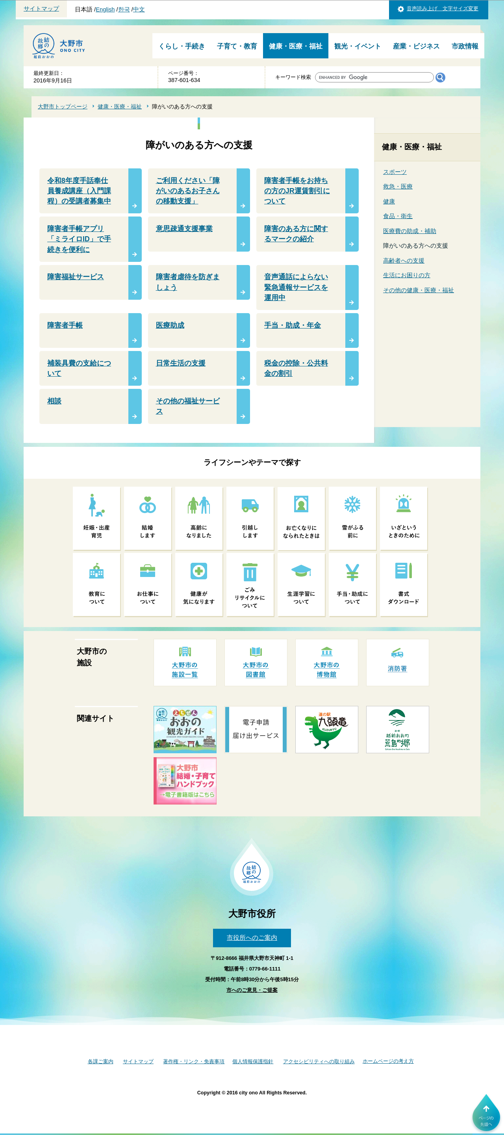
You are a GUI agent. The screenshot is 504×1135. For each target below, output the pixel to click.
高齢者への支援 (403, 260)
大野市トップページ (62, 106)
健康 (389, 201)
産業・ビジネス (416, 46)
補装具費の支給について (79, 368)
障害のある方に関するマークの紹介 (296, 234)
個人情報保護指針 (252, 1061)
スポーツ (395, 171)
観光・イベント (357, 46)
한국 (124, 9)
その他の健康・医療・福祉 (418, 290)
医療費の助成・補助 (409, 231)
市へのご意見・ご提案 (252, 990)
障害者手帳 (65, 325)
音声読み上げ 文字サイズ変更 (442, 8)
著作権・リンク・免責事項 (193, 1061)
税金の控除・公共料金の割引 (296, 368)
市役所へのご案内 (252, 937)
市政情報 (465, 46)
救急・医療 (398, 186)
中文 (139, 9)
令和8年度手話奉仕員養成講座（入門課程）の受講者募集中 (79, 191)
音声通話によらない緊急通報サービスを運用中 (296, 287)
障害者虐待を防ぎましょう (188, 282)
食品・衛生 (398, 216)
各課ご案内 (100, 1061)
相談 (54, 401)
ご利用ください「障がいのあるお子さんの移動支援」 (188, 191)
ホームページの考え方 (388, 1061)
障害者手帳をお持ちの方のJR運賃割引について (297, 191)
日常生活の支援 (181, 363)
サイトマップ (41, 9)
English (105, 9)
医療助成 (170, 325)
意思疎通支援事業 (184, 229)
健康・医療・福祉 (295, 46)
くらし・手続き (181, 46)
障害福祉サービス (75, 277)
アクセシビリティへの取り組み (319, 1061)
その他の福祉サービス (188, 406)
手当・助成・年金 (292, 325)
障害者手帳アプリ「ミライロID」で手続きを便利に (79, 239)
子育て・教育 (237, 46)
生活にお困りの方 (406, 275)
